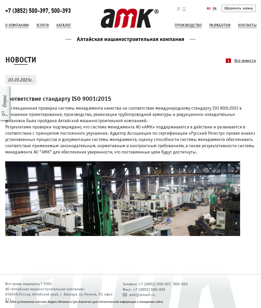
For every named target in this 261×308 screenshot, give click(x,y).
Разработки (219, 25)
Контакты (247, 25)
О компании (17, 25)
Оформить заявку (238, 8)
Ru (209, 8)
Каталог (63, 25)
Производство (188, 25)
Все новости (245, 61)
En (214, 8)
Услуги (42, 25)
